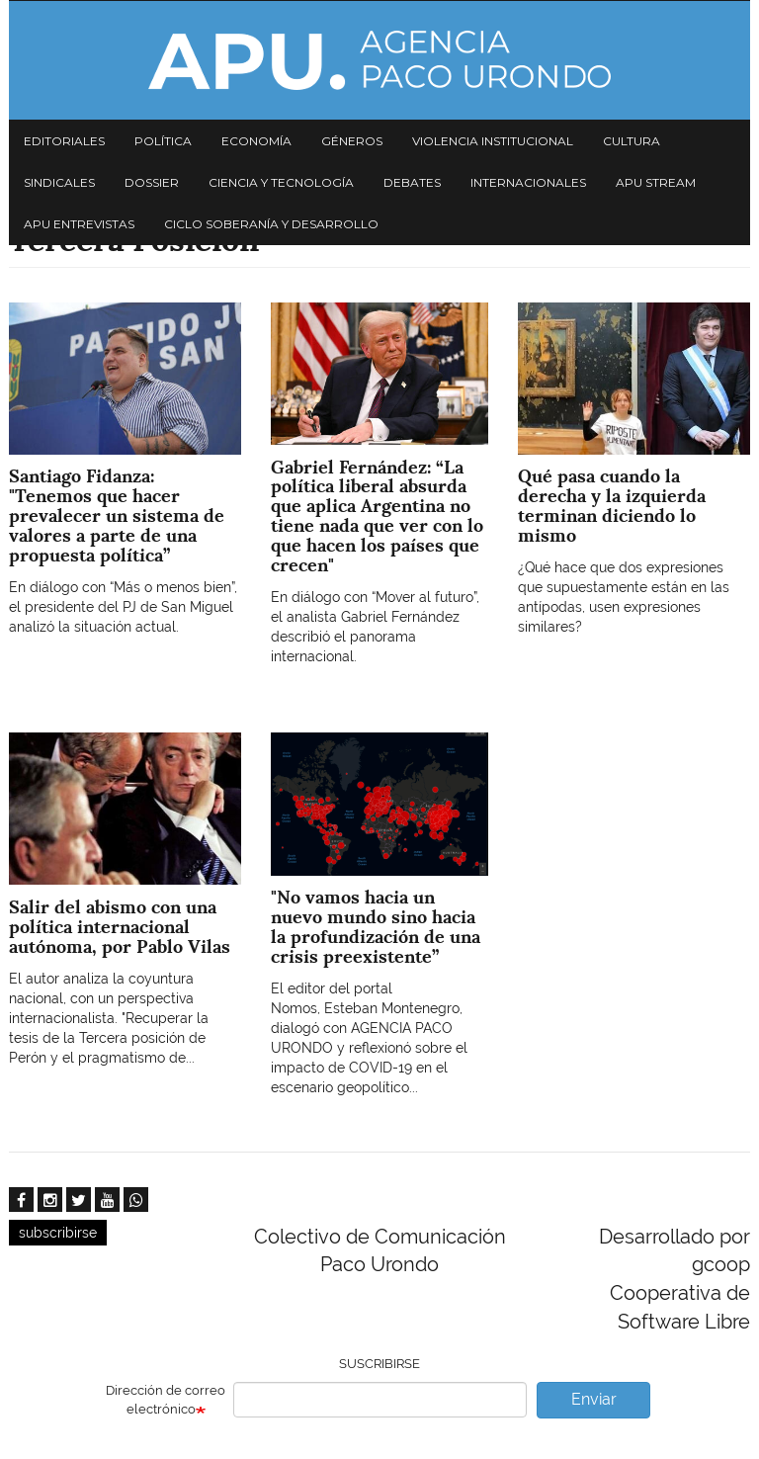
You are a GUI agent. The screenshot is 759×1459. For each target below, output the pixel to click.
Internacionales (528, 182)
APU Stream (656, 182)
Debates (412, 182)
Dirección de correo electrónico (165, 1399)
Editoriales (64, 140)
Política (163, 140)
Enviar (594, 1399)
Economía (256, 140)
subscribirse (58, 1233)
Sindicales (59, 182)
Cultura (631, 140)
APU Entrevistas (79, 223)
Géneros (351, 140)
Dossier (152, 182)
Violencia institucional (492, 140)
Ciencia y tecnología (281, 182)
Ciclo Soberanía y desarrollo (271, 223)
